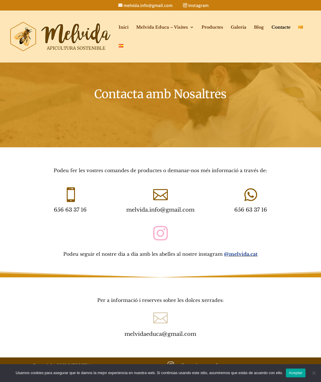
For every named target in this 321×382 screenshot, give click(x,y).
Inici (124, 27)
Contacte (281, 27)
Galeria (238, 27)
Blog (259, 27)
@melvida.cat (240, 254)
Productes (212, 27)
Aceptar (296, 373)
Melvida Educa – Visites (162, 27)
